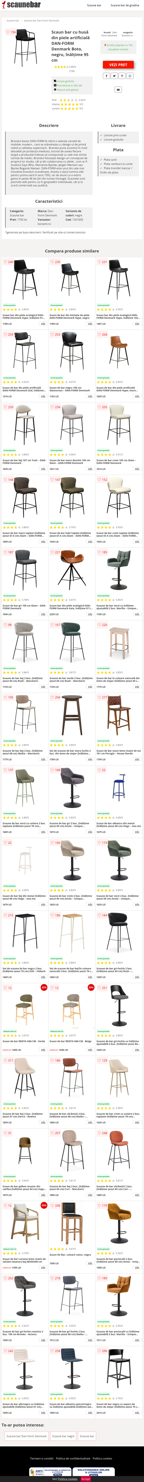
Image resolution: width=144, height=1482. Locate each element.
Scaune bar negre (63, 1436)
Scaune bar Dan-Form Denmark (41, 20)
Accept (86, 1479)
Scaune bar (94, 5)
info (43, 323)
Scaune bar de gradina (125, 5)
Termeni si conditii (42, 1458)
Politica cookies (102, 1458)
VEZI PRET (118, 64)
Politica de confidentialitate (73, 1458)
